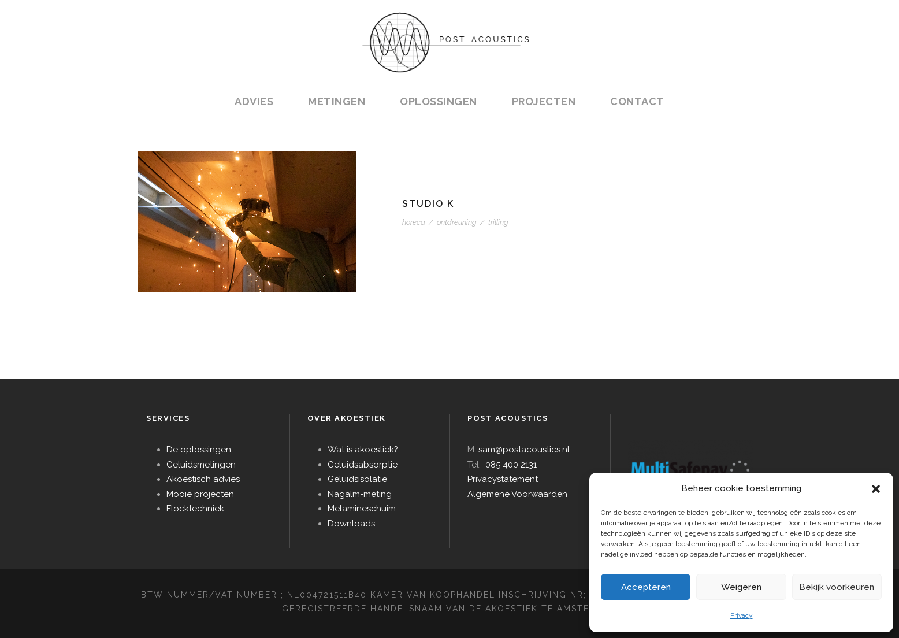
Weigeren (741, 587)
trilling (498, 222)
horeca (413, 222)
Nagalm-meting (360, 494)
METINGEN (336, 101)
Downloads (351, 523)
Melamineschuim (362, 508)
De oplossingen (198, 449)
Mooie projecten (200, 494)
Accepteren (646, 587)
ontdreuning (457, 222)
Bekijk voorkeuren (836, 587)
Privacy (741, 615)
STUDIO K (428, 203)
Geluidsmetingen (201, 464)
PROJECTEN (544, 101)
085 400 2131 (511, 464)
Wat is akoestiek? (363, 449)
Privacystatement (502, 479)
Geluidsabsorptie (363, 464)
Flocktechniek (195, 508)
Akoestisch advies (203, 479)
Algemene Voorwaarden (517, 494)
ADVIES (254, 101)
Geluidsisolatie (357, 479)
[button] (876, 489)
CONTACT (637, 101)
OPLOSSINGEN (438, 101)
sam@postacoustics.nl (524, 449)
